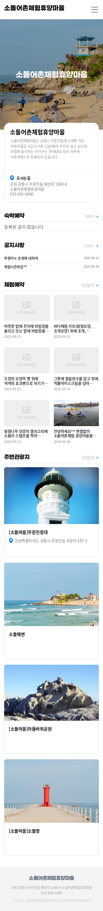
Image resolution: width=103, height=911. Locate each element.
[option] (51, 74)
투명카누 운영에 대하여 (51, 258)
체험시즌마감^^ (51, 267)
